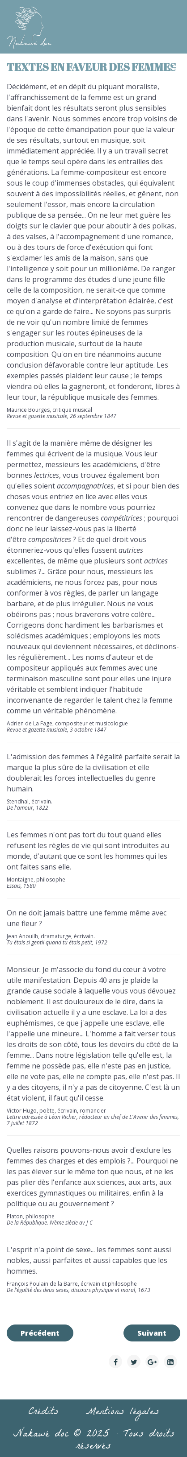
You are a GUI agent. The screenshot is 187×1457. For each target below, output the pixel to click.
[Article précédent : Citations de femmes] (40, 1333)
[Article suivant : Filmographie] (151, 1333)
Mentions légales (122, 1413)
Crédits (43, 1413)
